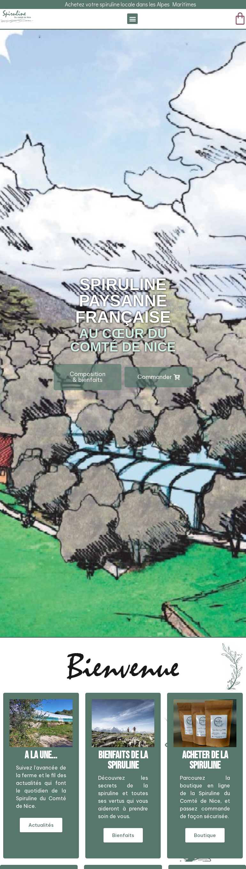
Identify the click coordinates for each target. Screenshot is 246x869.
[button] (132, 18)
